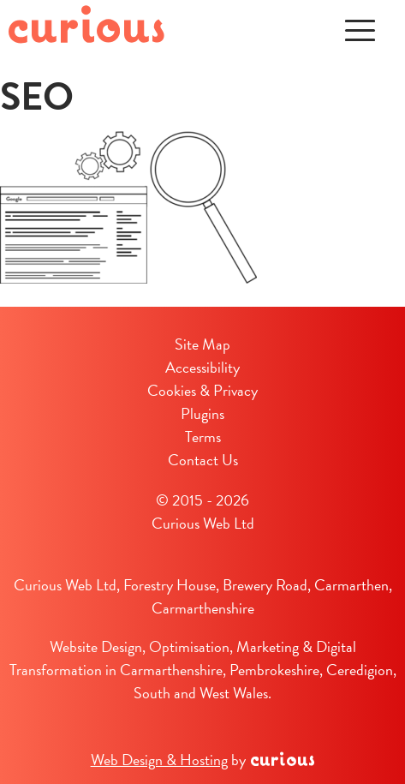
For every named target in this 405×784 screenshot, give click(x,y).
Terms (203, 436)
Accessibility (202, 367)
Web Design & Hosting (159, 759)
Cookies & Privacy (202, 390)
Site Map (202, 344)
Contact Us (203, 459)
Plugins (202, 413)
